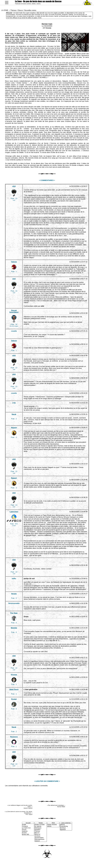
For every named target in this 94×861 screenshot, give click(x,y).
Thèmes (13, 10)
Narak (14, 414)
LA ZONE (4, 10)
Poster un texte (40, 824)
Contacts (25, 826)
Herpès (14, 594)
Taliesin (14, 262)
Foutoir (24, 833)
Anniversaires (39, 837)
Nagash (14, 427)
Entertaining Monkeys (64, 827)
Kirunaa (48, 28)
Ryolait (14, 699)
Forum (24, 829)
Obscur (20, 10)
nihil (14, 186)
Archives (37, 836)
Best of (37, 833)
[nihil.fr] (62, 824)
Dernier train (47, 24)
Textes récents (52, 824)
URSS (49, 826)
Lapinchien (14, 512)
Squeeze (63, 829)
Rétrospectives (39, 839)
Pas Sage (14, 613)
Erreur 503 (25, 834)
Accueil (28, 823)
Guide (24, 824)
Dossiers (37, 829)
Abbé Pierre (14, 689)
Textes (41, 823)
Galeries (25, 831)
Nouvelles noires (30, 10)
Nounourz (14, 737)
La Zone (38, 1)
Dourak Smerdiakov (14, 311)
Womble (14, 628)
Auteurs (37, 841)
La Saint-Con (26, 828)
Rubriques (38, 828)
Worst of (37, 834)
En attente (38, 826)
